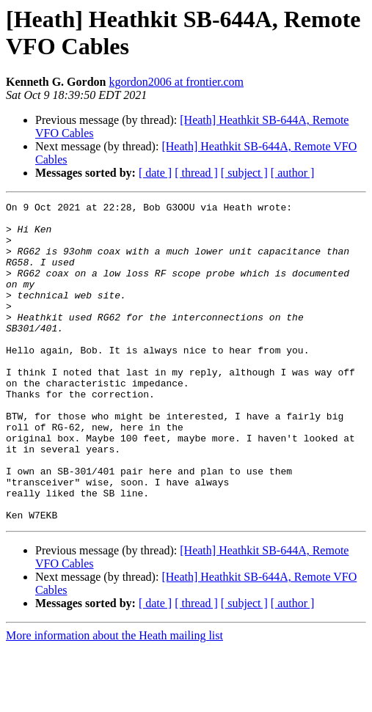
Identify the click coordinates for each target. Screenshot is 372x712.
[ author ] (293, 172)
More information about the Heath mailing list (114, 699)
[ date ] (155, 172)
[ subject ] (244, 172)
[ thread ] (196, 172)
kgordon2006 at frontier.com (176, 82)
